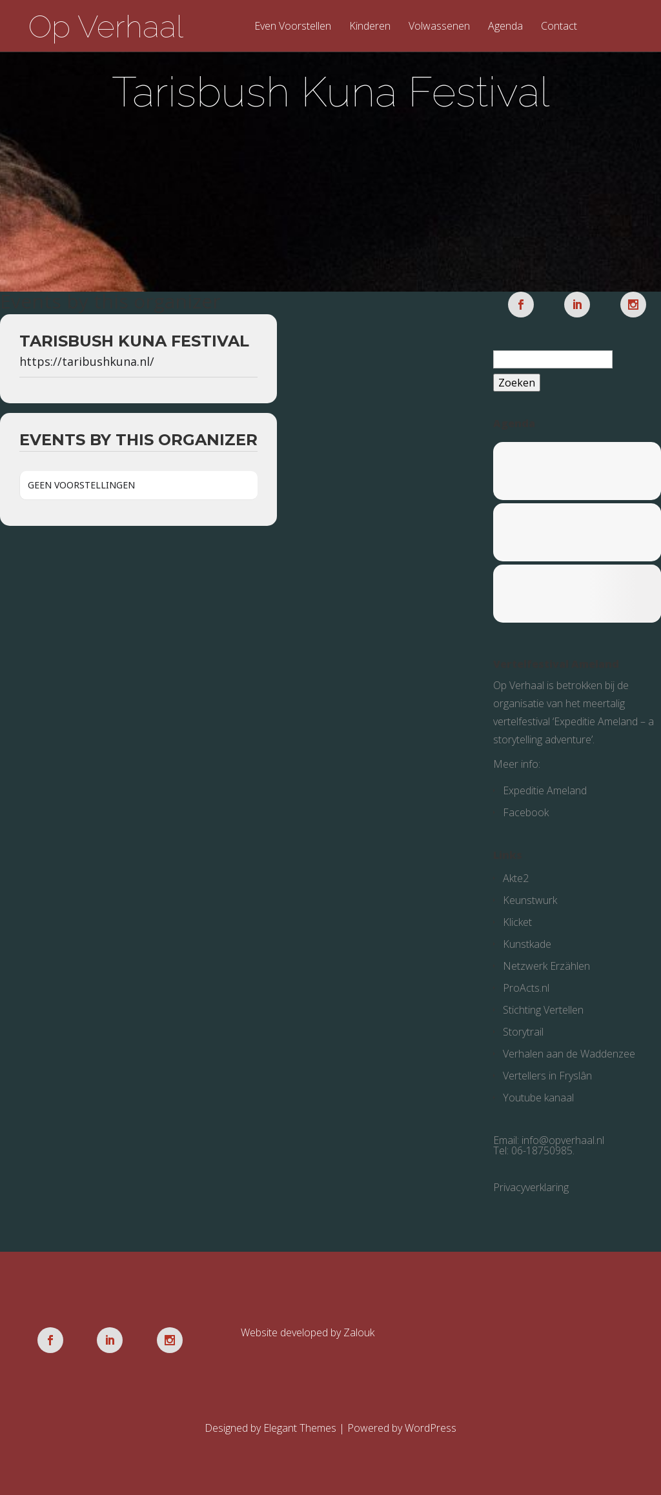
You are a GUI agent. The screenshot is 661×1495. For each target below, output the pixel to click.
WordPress (430, 1428)
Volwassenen (439, 27)
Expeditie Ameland (545, 790)
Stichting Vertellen (543, 1010)
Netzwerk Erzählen (546, 966)
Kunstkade (527, 944)
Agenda (505, 27)
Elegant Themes (299, 1428)
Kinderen (370, 27)
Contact (559, 27)
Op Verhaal (105, 26)
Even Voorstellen (292, 27)
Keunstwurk (530, 900)
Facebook (526, 812)
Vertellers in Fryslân (547, 1076)
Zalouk (358, 1332)
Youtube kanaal (538, 1097)
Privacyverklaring (531, 1187)
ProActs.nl (526, 988)
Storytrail (523, 1032)
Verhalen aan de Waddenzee (569, 1054)
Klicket (517, 922)
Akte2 (516, 878)
